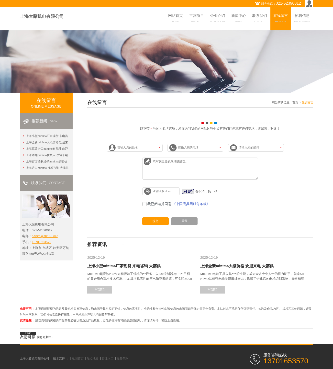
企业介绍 (217, 19)
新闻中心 (238, 19)
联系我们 (259, 19)
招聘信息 (302, 19)
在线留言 (280, 19)
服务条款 (122, 358)
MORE (99, 290)
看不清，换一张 (206, 191)
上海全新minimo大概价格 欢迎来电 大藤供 (237, 266)
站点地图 (93, 358)
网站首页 (175, 19)
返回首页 (78, 358)
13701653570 (41, 242)
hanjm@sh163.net (45, 236)
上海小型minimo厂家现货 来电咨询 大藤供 (124, 266)
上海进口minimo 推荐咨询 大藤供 (47, 168)
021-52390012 (288, 3)
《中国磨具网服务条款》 (191, 204)
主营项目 (196, 19)
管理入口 (107, 358)
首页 (295, 102)
